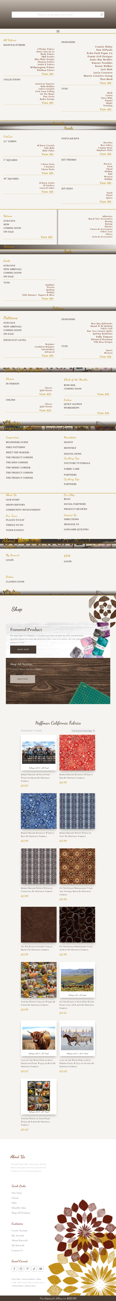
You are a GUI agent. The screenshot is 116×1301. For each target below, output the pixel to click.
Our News (17, 1192)
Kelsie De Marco (30, 1286)
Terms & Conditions (28, 1279)
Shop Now (23, 649)
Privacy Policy (16, 1279)
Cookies (38, 1279)
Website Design (17, 1286)
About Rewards (19, 1240)
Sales (14, 1202)
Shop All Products (21, 1212)
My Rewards (18, 1245)
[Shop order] (82, 731)
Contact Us (17, 1250)
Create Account (19, 1230)
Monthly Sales (19, 1207)
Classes (15, 1197)
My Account (18, 1235)
